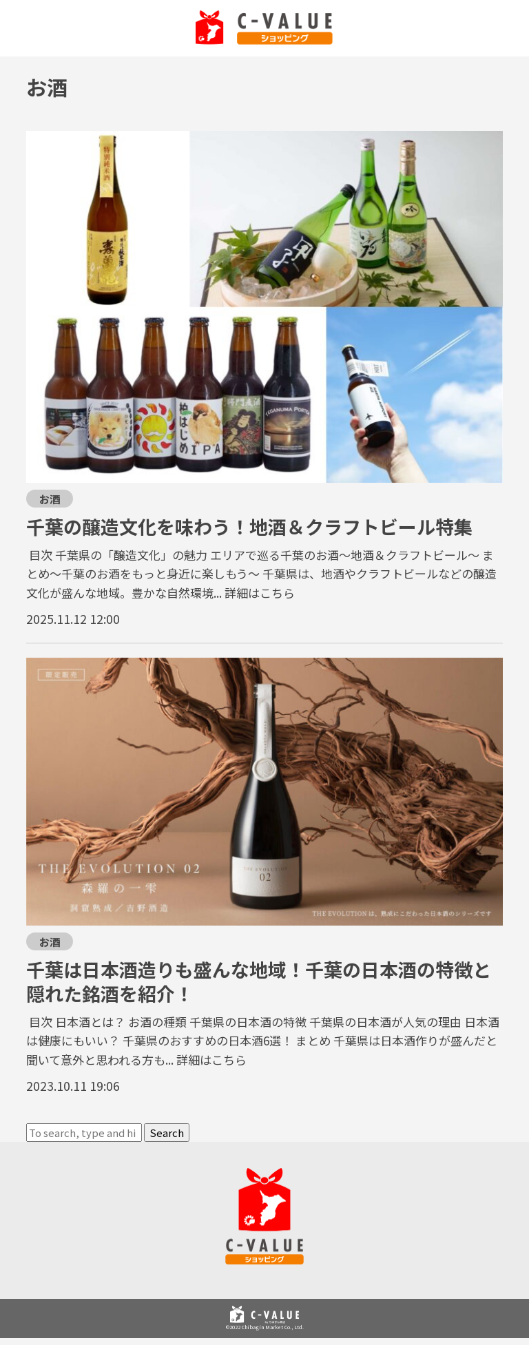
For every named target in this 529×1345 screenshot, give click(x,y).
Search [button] (166, 1132)
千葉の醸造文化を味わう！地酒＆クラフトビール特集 (249, 526)
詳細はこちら (260, 592)
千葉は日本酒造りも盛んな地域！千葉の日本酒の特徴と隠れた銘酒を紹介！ (258, 981)
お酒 (49, 498)
